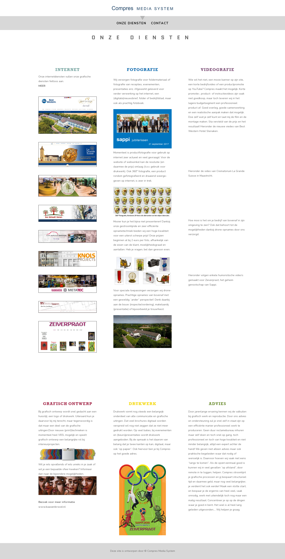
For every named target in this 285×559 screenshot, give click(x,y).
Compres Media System (161, 551)
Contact (160, 23)
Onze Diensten (131, 23)
